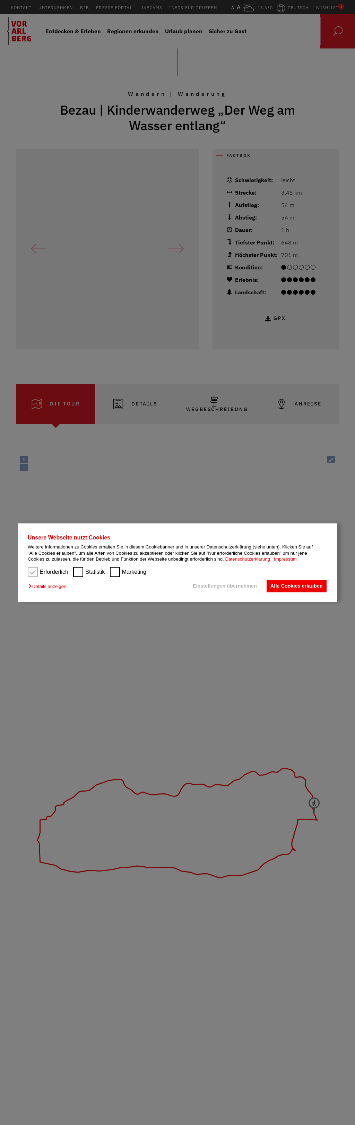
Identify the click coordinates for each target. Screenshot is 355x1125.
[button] (49, 586)
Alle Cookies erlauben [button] (296, 586)
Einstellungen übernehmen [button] (225, 586)
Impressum (285, 559)
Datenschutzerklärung (247, 559)
